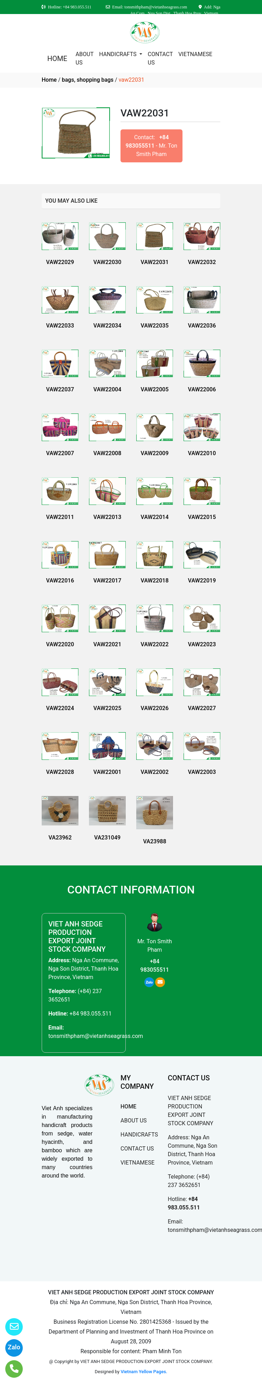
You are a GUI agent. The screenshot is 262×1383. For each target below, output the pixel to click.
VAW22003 (202, 772)
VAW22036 (202, 325)
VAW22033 (60, 325)
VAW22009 (155, 453)
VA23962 (59, 837)
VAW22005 (155, 389)
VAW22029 (60, 262)
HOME (57, 58)
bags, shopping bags (87, 79)
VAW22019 (202, 580)
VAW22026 (155, 708)
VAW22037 (60, 389)
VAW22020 (60, 644)
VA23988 (154, 841)
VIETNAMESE (195, 54)
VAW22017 (108, 580)
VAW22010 (202, 453)
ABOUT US (85, 58)
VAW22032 (202, 262)
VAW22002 (155, 772)
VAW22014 (155, 517)
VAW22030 (108, 262)
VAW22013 (108, 517)
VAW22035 (155, 325)
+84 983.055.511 (90, 1013)
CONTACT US (160, 58)
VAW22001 (108, 772)
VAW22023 (202, 644)
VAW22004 (108, 389)
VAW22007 (60, 453)
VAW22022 (155, 644)
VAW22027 (202, 708)
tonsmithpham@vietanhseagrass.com (95, 1036)
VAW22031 (155, 262)
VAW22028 (60, 772)
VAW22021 (108, 644)
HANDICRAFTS (118, 54)
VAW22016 (60, 580)
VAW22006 (202, 389)
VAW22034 (108, 325)
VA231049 (107, 837)
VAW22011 (60, 517)
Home (49, 79)
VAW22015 (202, 517)
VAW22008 (108, 453)
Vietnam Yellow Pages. (143, 1371)
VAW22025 (108, 708)
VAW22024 (60, 708)
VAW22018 (155, 580)
